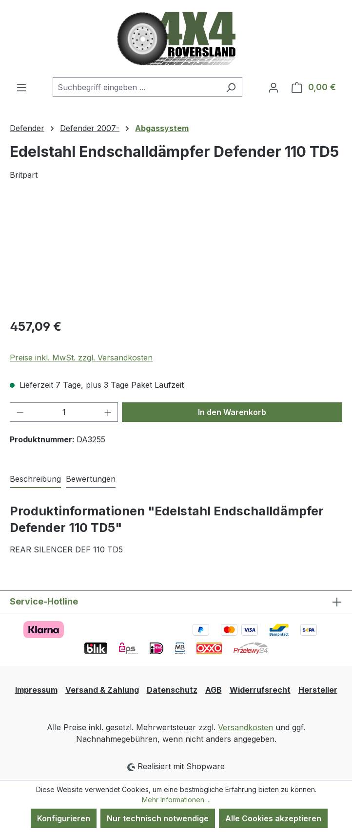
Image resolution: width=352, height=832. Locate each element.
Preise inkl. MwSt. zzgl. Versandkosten (81, 357)
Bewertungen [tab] (91, 479)
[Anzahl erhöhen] (108, 412)
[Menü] (21, 87)
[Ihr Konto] (273, 87)
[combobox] (136, 87)
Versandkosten (245, 727)
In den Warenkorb (232, 412)
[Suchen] (230, 87)
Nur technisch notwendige (158, 818)
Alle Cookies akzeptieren (273, 818)
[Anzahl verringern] (20, 412)
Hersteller (317, 690)
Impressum (36, 690)
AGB (213, 690)
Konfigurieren (63, 818)
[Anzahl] (64, 412)
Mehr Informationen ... (176, 799)
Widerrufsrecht (260, 690)
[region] (176, 255)
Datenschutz (172, 690)
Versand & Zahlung (102, 690)
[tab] (35, 479)
